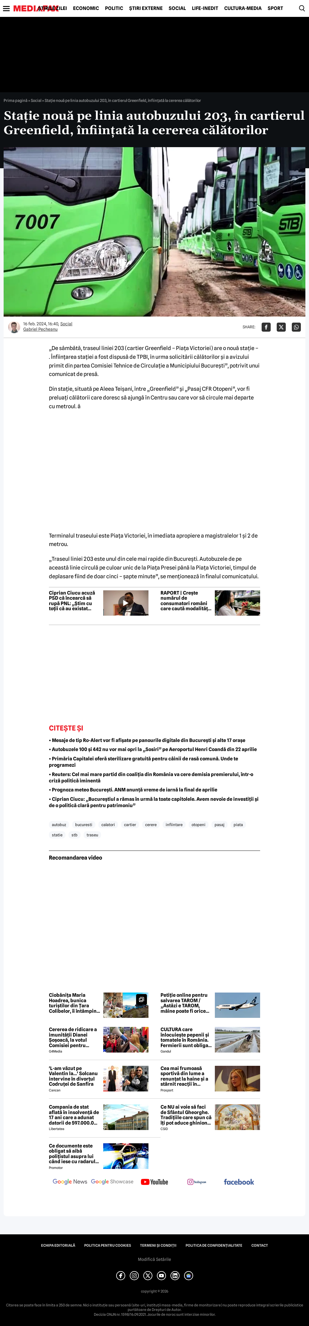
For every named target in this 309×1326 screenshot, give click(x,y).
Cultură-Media (243, 8)
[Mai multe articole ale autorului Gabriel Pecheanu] (14, 327)
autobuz (59, 824)
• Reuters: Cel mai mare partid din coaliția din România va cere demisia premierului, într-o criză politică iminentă (151, 778)
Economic (86, 8)
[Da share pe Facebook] (266, 327)
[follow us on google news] (70, 1182)
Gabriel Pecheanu (40, 329)
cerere (151, 824)
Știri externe (146, 8)
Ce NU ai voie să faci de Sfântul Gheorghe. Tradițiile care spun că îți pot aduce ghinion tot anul (186, 1115)
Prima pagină (15, 100)
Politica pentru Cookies (107, 1245)
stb (75, 834)
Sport (275, 8)
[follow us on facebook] (239, 1182)
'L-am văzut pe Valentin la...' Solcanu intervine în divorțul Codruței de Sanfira (73, 1076)
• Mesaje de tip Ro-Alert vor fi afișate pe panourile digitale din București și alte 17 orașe (147, 740)
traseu (92, 834)
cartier (130, 824)
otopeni (198, 824)
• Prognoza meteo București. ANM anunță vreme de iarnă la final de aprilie (133, 790)
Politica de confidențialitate (214, 1245)
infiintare (174, 824)
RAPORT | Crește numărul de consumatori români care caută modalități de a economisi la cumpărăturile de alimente (185, 600)
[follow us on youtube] (154, 1182)
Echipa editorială (58, 1245)
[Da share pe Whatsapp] (296, 327)
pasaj (220, 824)
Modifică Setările (154, 1259)
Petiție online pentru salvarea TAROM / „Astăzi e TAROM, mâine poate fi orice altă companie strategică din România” (184, 1003)
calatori (108, 824)
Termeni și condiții (158, 1245)
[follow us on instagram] (197, 1182)
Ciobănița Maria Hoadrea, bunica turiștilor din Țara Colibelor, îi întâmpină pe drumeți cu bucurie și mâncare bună (74, 1003)
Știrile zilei (52, 8)
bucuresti (83, 824)
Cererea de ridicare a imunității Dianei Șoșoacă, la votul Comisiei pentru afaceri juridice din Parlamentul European (73, 1037)
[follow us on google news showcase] (112, 1182)
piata (238, 824)
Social (177, 8)
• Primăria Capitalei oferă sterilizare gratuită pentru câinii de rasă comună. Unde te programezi (143, 762)
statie (57, 834)
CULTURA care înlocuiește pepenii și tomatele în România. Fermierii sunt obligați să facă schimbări (186, 1037)
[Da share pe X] (281, 327)
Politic (114, 8)
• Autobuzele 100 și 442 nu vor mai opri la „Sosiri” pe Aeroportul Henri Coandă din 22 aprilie (153, 749)
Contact (259, 1245)
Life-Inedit (205, 8)
